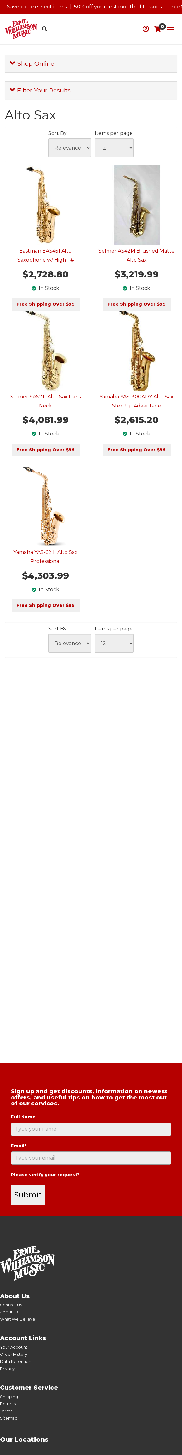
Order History (13, 1354)
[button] (146, 29)
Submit (28, 1194)
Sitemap (8, 1418)
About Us (9, 1312)
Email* (18, 1146)
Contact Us (11, 1305)
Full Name (23, 1117)
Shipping (9, 1396)
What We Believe (17, 1319)
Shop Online (32, 63)
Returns (8, 1404)
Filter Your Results (40, 90)
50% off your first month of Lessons (118, 7)
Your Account (13, 1347)
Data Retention (15, 1361)
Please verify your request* (45, 1175)
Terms (6, 1411)
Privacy (7, 1368)
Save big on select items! (37, 7)
